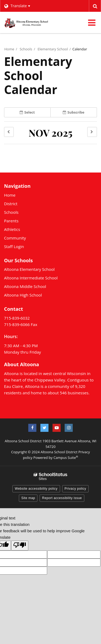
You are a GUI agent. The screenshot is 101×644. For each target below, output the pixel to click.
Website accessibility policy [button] (36, 489)
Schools (26, 49)
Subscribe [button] (73, 112)
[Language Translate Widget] (22, 6)
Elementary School (53, 49)
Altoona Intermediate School (31, 277)
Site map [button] (28, 498)
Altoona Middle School (25, 286)
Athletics (12, 229)
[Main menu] (91, 22)
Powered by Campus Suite (55, 457)
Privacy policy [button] (75, 489)
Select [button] (27, 112)
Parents (11, 220)
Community (15, 238)
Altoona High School (23, 295)
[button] (9, 132)
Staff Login (14, 246)
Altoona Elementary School (29, 269)
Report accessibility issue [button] (62, 498)
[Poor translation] (19, 546)
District (11, 203)
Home (9, 49)
